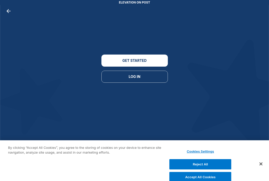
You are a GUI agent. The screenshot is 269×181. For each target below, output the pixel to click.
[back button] (9, 11)
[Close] (260, 165)
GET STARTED (134, 61)
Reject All (200, 165)
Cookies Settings (200, 153)
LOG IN (135, 76)
